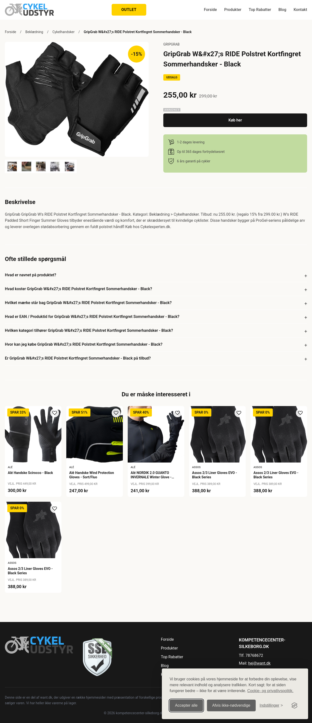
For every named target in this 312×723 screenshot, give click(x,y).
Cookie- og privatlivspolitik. (270, 691)
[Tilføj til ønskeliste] (54, 412)
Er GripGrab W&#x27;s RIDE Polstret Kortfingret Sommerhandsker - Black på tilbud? (78, 358)
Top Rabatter (260, 9)
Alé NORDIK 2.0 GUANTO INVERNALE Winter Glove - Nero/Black (151, 477)
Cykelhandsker (63, 32)
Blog (282, 9)
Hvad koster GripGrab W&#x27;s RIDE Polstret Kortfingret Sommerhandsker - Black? (78, 289)
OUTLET (128, 9)
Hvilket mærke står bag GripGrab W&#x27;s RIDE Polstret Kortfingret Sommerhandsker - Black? (88, 302)
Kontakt (300, 9)
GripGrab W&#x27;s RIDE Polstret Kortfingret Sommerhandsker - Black (138, 32)
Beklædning (34, 32)
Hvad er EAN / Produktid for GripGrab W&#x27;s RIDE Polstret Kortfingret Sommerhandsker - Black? (92, 316)
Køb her (235, 120)
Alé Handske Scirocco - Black (30, 473)
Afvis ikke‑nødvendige (231, 705)
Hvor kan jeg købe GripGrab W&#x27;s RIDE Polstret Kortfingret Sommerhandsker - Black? (83, 344)
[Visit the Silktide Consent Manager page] (294, 705)
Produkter (233, 9)
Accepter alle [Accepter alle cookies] (186, 705)
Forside (210, 9)
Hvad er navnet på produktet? (30, 275)
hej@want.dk (259, 663)
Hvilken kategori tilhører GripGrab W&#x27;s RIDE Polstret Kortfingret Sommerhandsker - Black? (89, 330)
